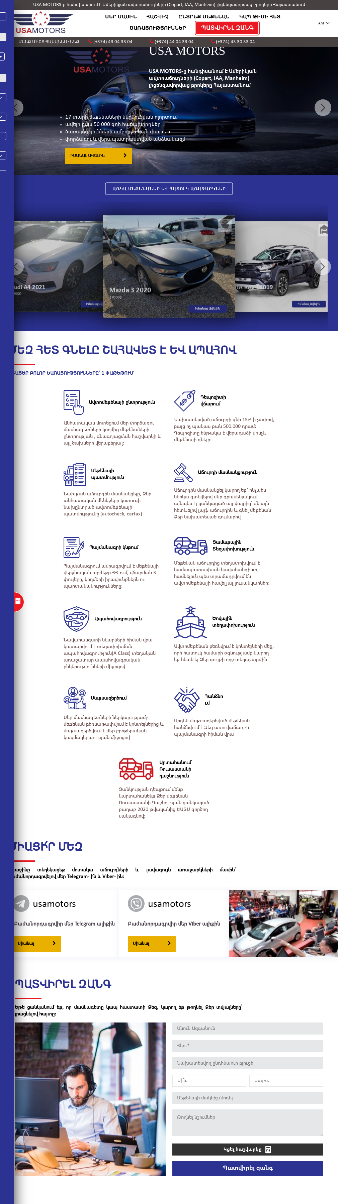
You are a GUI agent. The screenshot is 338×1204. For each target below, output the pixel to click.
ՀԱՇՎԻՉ (158, 17)
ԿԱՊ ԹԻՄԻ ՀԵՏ (259, 17)
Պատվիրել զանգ (248, 1158)
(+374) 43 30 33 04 (235, 41)
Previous (15, 107)
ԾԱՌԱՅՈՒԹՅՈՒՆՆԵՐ (156, 28)
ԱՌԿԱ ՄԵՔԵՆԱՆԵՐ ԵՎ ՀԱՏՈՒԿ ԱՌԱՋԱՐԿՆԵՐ (169, 189)
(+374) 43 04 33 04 (113, 41)
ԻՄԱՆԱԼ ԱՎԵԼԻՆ (98, 155)
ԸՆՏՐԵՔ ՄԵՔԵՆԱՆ (204, 17)
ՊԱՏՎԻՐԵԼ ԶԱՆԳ (226, 28)
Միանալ (37, 933)
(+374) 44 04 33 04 (174, 41)
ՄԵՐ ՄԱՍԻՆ (121, 17)
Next (323, 107)
